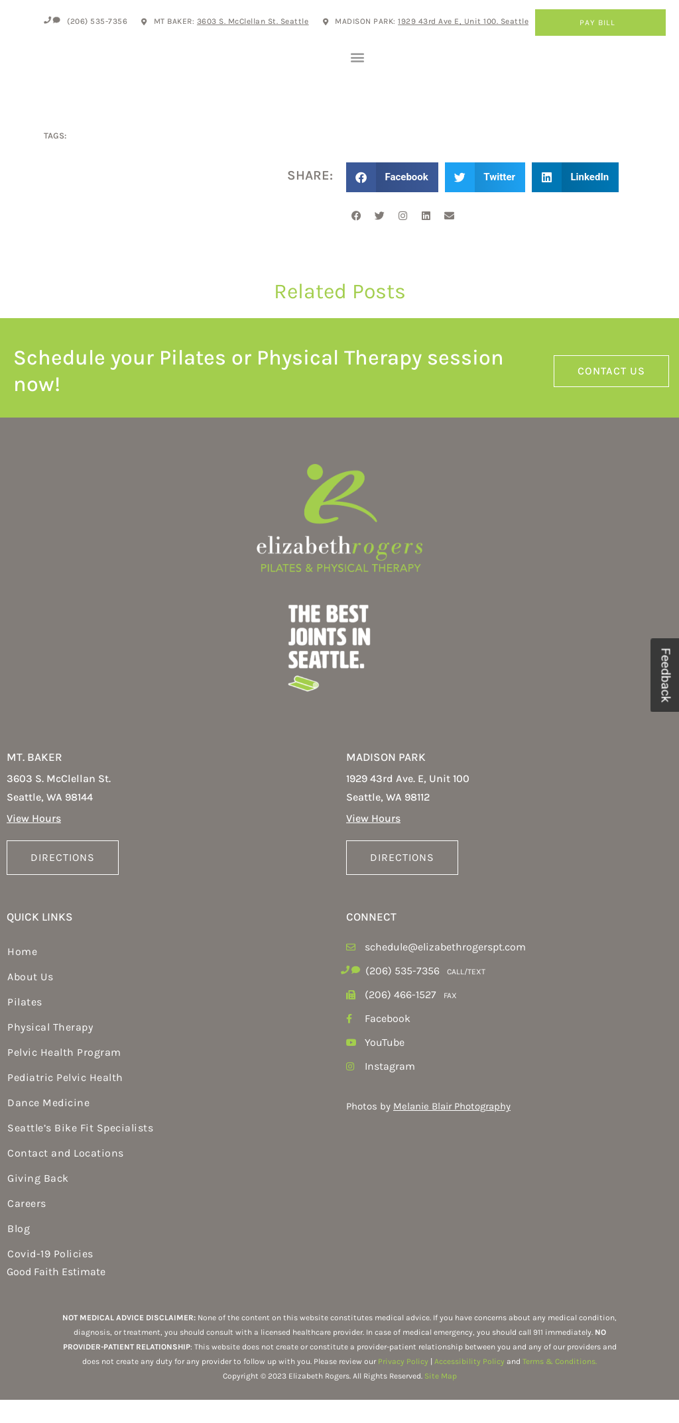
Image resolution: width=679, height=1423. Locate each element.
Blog (18, 1252)
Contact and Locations (65, 1176)
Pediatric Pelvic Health (65, 1101)
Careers (26, 1227)
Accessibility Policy (469, 1385)
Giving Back (38, 1202)
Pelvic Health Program (64, 1076)
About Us (30, 1000)
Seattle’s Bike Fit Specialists (80, 1151)
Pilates (24, 1025)
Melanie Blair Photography (452, 1130)
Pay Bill (601, 22)
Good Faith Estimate (56, 1295)
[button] (357, 69)
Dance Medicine (48, 1126)
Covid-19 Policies (50, 1277)
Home (22, 975)
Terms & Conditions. (560, 1385)
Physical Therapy (50, 1051)
